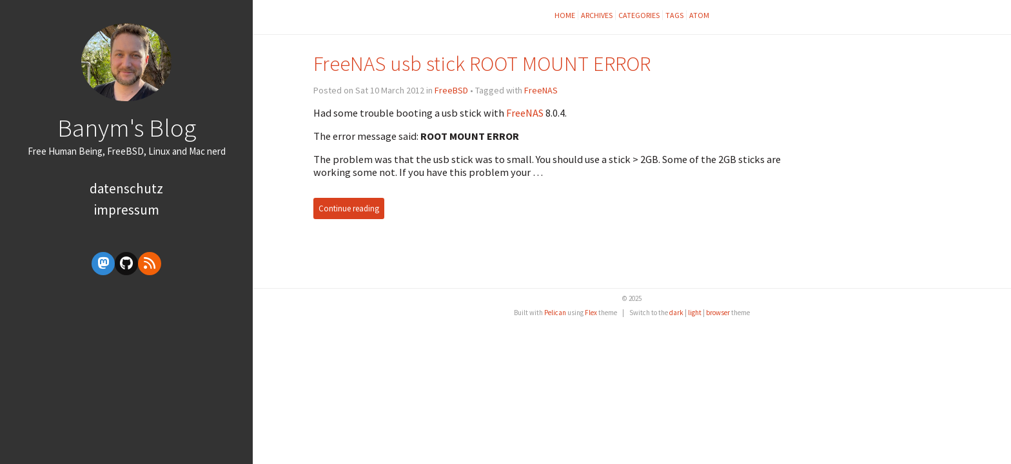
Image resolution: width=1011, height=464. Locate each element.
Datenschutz (126, 188)
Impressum (126, 209)
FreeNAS (541, 90)
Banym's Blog (126, 127)
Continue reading (349, 208)
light (695, 312)
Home (565, 15)
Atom (699, 15)
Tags (674, 15)
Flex (591, 312)
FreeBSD (451, 90)
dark (676, 312)
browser (718, 312)
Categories (639, 15)
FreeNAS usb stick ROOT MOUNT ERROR (482, 63)
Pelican (555, 312)
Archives (597, 15)
